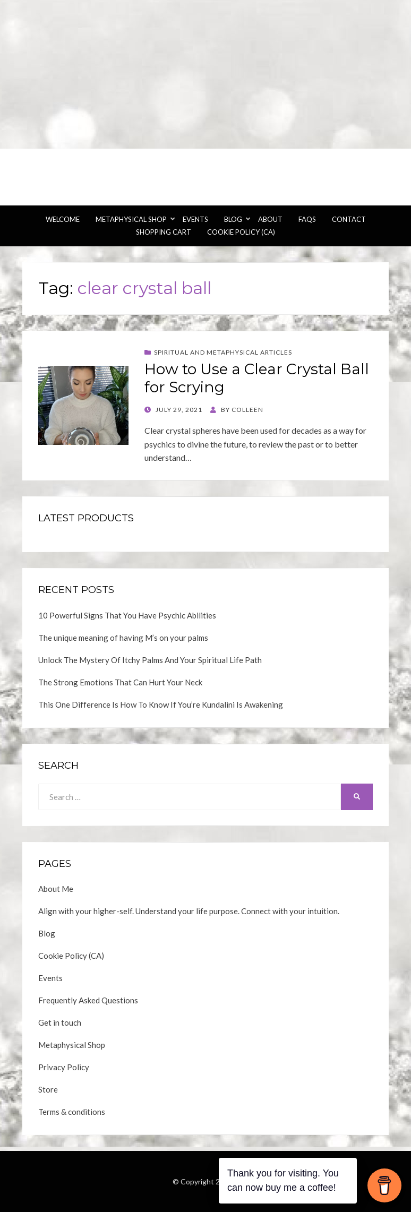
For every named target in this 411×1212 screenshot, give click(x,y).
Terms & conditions (71, 1111)
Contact (349, 219)
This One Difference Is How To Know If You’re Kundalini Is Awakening (160, 704)
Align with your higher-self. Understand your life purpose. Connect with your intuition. (188, 911)
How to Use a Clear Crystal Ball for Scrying (256, 378)
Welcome (63, 219)
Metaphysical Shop (131, 219)
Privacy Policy (63, 1067)
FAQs (307, 219)
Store (48, 1089)
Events (195, 219)
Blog (233, 219)
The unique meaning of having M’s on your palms (123, 637)
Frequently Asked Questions (88, 1000)
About (270, 219)
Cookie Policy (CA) (241, 232)
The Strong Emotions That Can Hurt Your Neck (120, 682)
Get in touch (59, 1022)
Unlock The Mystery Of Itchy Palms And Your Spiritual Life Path (150, 660)
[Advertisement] (205, 74)
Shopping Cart (163, 232)
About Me (55, 888)
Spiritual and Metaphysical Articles (223, 352)
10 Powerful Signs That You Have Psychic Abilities (127, 615)
